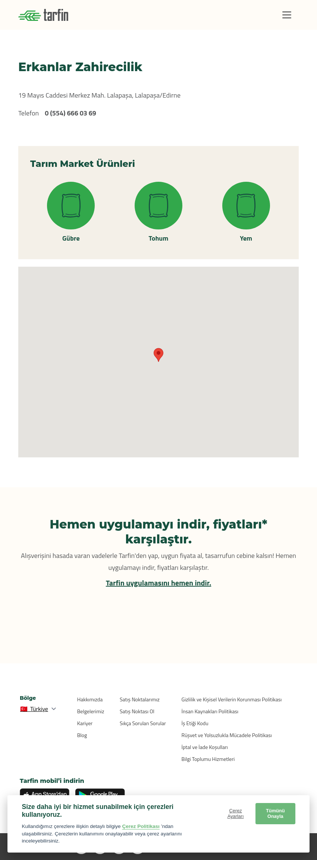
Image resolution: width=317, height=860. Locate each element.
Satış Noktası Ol (137, 711)
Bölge (28, 698)
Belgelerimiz (90, 711)
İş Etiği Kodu (195, 723)
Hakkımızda (90, 699)
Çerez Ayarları (235, 813)
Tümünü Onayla (275, 813)
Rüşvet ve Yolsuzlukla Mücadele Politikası (227, 735)
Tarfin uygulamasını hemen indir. (158, 582)
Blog (82, 735)
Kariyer (84, 723)
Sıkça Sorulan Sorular (143, 723)
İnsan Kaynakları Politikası (210, 711)
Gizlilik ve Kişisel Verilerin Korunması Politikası (232, 699)
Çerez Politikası (141, 826)
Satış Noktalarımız (140, 699)
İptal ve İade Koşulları (205, 747)
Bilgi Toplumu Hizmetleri (208, 759)
